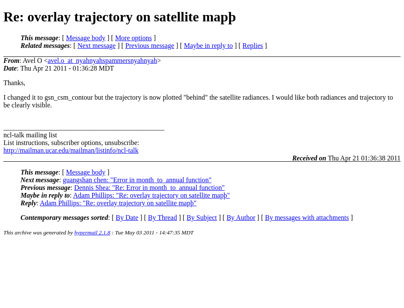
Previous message (149, 45)
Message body (85, 37)
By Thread (162, 217)
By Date (127, 217)
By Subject (202, 217)
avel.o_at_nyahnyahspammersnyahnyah (102, 60)
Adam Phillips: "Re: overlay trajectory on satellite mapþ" (151, 195)
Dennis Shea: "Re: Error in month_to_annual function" (149, 187)
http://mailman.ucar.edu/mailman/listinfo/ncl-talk (70, 150)
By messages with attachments (307, 217)
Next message (96, 45)
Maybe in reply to (208, 45)
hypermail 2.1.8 (92, 232)
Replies (253, 45)
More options (133, 37)
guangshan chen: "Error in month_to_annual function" (137, 180)
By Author (240, 217)
